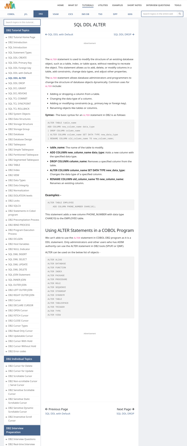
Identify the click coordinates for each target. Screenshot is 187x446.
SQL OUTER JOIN (17, 284)
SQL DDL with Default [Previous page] (59, 34)
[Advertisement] (90, 50)
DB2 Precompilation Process (23, 219)
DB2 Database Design (20, 139)
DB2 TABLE (14, 165)
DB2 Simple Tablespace (21, 149)
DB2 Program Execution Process (21, 231)
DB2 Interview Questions (22, 439)
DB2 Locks (14, 200)
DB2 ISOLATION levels (20, 195)
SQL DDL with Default (20, 73)
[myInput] (22, 22)
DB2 (41, 13)
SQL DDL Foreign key (19, 67)
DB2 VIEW (13, 175)
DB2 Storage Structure (20, 124)
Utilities (103, 5)
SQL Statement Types (20, 52)
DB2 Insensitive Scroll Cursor (20, 418)
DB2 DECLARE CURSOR (20, 305)
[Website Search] (159, 14)
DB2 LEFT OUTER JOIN (20, 290)
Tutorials (88, 5)
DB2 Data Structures (19, 119)
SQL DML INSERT (17, 254)
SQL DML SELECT (17, 259)
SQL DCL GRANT (17, 88)
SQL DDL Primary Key (20, 62)
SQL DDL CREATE (17, 57)
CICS (70, 14)
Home (60, 5)
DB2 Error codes (17, 351)
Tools (178, 5)
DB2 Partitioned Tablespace (23, 154)
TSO (100, 14)
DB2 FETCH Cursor (18, 315)
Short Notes (134, 5)
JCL (26, 14)
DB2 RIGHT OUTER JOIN (21, 295)
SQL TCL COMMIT (17, 98)
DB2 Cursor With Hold (20, 341)
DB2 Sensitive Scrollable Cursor (21, 392)
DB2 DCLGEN (15, 239)
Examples (117, 5)
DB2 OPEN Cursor (18, 310)
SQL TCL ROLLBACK (19, 108)
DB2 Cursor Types (18, 325)
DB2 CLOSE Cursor (18, 320)
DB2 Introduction (17, 42)
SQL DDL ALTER (17, 78)
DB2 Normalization (18, 190)
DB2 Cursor (14, 300)
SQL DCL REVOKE (17, 93)
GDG (130, 14)
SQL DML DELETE (17, 269)
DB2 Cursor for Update (20, 371)
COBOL (11, 14)
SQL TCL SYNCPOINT (19, 103)
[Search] (180, 14)
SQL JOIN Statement (19, 274)
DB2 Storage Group (19, 129)
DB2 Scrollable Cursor (20, 376)
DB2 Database (16, 134)
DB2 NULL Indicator (19, 249)
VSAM (56, 14)
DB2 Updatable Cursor (20, 336)
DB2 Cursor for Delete (20, 365)
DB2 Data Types (17, 180)
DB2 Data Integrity (18, 185)
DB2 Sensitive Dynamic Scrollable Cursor (20, 409)
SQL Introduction (17, 47)
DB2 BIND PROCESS (19, 225)
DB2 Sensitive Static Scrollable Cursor (19, 400)
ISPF (115, 14)
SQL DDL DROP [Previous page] (124, 34)
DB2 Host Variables (18, 244)
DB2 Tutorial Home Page (21, 37)
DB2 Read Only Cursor (20, 330)
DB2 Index (14, 170)
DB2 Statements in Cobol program (22, 212)
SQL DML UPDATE (18, 264)
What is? (73, 5)
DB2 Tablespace (17, 144)
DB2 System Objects (19, 113)
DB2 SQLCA (14, 205)
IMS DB (85, 14)
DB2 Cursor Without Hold (22, 346)
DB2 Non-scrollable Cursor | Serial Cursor (22, 383)
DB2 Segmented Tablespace (23, 159)
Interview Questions (158, 5)
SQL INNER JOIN (17, 279)
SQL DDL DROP (16, 83)
